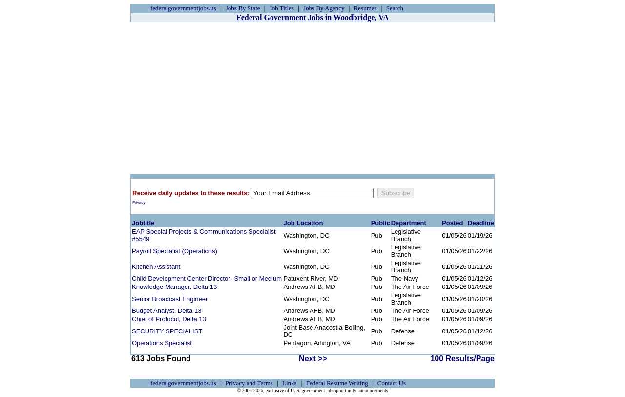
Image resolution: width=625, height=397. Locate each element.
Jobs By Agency (324, 8)
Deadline (481, 223)
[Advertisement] (312, 98)
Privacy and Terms (249, 383)
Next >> (313, 358)
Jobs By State (243, 8)
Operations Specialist (162, 343)
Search (394, 8)
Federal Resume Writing (337, 383)
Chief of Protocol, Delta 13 (169, 319)
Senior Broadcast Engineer (170, 299)
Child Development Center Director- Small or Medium (207, 278)
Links (289, 383)
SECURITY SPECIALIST (167, 331)
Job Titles (282, 8)
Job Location (303, 223)
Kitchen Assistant (156, 266)
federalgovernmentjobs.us (183, 8)
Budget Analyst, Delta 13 (166, 310)
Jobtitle (143, 223)
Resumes (365, 8)
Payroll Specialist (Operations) (174, 251)
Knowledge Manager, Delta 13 (174, 286)
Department (408, 223)
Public (380, 223)
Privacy (138, 202)
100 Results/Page (462, 358)
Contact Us (391, 383)
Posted (452, 223)
